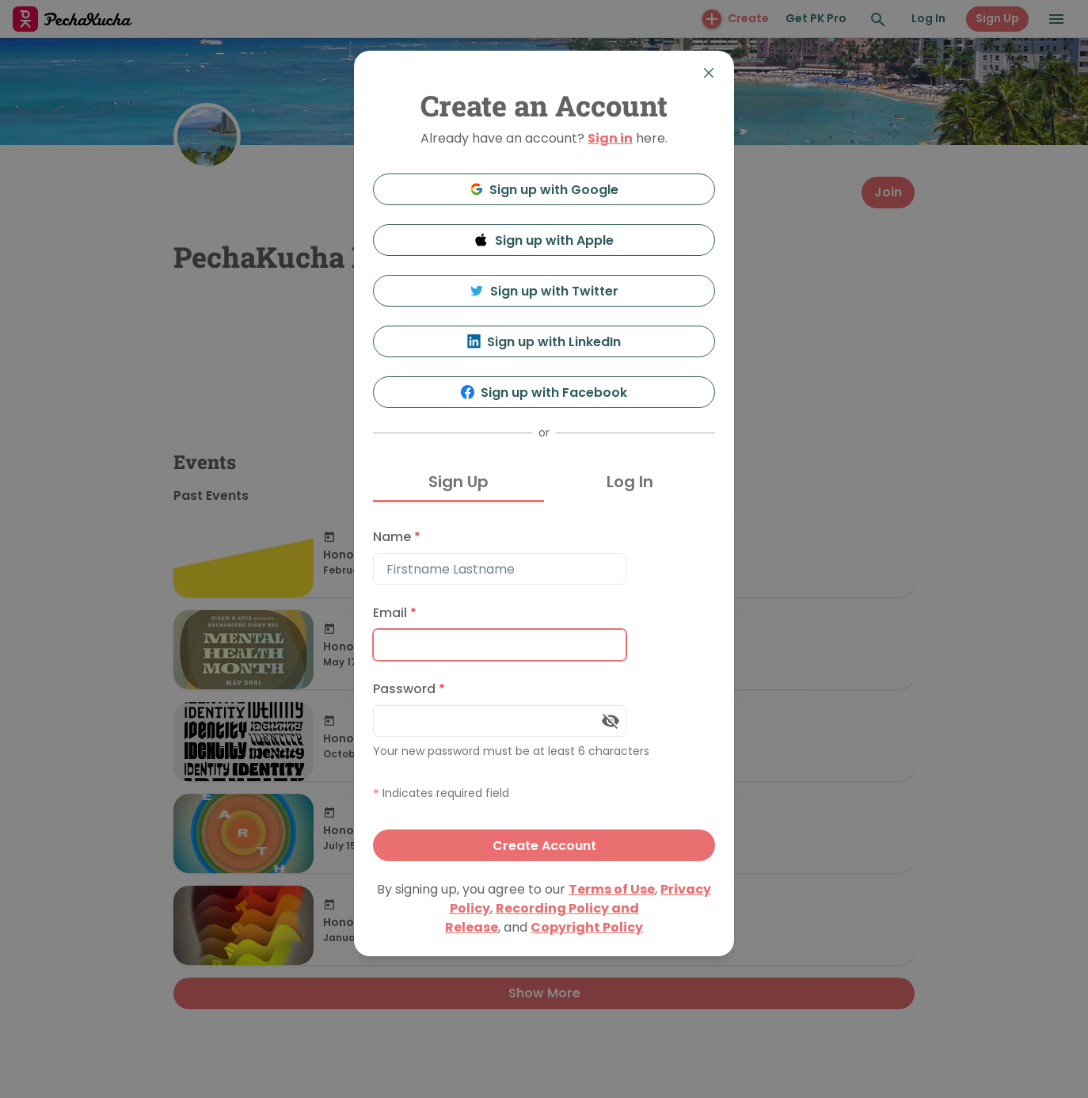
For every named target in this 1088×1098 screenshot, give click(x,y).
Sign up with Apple (544, 240)
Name (396, 537)
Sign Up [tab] (458, 482)
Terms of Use (612, 889)
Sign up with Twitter (544, 291)
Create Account (544, 846)
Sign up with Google (544, 190)
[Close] (708, 73)
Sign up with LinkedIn (544, 342)
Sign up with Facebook (544, 392)
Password (409, 689)
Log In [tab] (630, 482)
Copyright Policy (587, 927)
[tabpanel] (544, 691)
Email (395, 613)
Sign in (610, 138)
